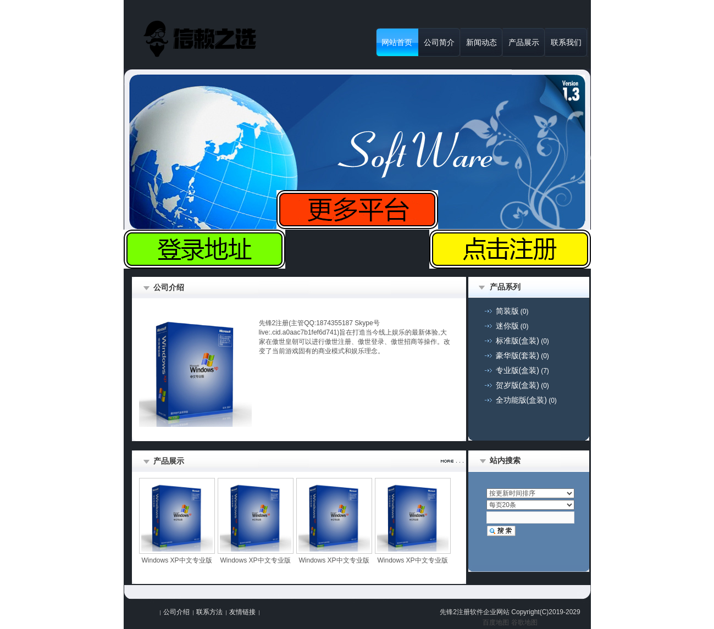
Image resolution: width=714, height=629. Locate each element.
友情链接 (242, 612)
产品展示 (523, 42)
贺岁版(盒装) (517, 385)
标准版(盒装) (517, 340)
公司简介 (439, 42)
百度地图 (496, 622)
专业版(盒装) (517, 370)
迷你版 (507, 325)
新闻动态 (481, 42)
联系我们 (566, 42)
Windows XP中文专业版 (176, 560)
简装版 (507, 311)
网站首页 (396, 42)
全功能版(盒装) (521, 400)
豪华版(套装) (517, 355)
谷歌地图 (524, 622)
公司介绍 (176, 612)
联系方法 (209, 612)
